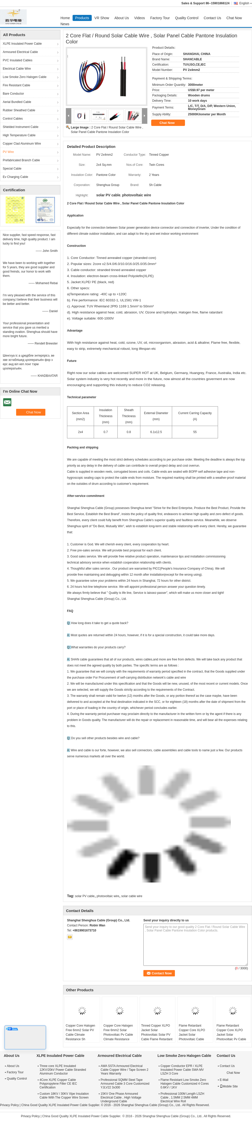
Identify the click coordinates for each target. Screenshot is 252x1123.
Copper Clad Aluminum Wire (22, 143)
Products (82, 18)
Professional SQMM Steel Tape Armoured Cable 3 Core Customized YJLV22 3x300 (125, 1083)
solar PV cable (84, 896)
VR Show (101, 18)
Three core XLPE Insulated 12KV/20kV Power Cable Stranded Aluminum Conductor (63, 1069)
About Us (121, 18)
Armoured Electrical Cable (20, 52)
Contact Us (212, 18)
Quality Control (187, 18)
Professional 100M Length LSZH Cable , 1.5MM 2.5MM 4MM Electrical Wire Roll (182, 1097)
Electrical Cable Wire (17, 68)
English (245, 3)
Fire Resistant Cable (16, 85)
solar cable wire (131, 896)
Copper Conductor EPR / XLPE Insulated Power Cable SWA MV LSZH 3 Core (182, 1069)
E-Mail (224, 1080)
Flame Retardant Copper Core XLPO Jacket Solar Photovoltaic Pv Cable (231, 1032)
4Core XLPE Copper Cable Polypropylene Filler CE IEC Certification (58, 1083)
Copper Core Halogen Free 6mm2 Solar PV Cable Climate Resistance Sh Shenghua (80, 1035)
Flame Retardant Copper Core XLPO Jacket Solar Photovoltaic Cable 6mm (192, 1035)
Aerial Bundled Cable (17, 102)
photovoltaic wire (108, 896)
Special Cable (12, 168)
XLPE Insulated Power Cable (22, 43)
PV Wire (8, 152)
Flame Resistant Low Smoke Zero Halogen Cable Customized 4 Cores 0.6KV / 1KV (185, 1083)
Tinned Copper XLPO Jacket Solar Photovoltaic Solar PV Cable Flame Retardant (156, 1032)
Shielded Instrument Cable (20, 127)
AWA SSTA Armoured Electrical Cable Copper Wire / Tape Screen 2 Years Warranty (124, 1069)
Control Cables (13, 118)
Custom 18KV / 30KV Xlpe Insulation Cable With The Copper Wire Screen (64, 1095)
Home (65, 18)
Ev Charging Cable (15, 177)
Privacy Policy (9, 1105)
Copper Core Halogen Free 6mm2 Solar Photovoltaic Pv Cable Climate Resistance (118, 1032)
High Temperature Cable (19, 135)
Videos (139, 18)
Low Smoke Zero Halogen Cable (24, 77)
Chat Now (234, 18)
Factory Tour (160, 18)
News (64, 24)
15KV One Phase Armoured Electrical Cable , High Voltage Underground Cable (121, 1097)
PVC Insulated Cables (17, 60)
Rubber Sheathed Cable (19, 110)
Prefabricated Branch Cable (21, 160)
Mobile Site (229, 1086)
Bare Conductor (13, 93)
